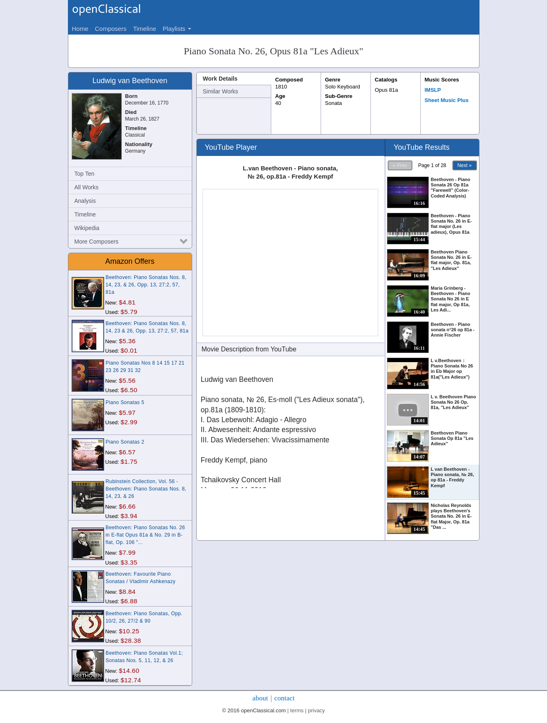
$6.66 (127, 506)
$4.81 (127, 302)
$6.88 (129, 600)
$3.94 (129, 515)
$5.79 (129, 311)
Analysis (85, 201)
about (260, 698)
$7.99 (127, 552)
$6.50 (129, 389)
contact (285, 698)
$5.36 (127, 340)
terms (297, 710)
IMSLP (433, 90)
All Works (86, 187)
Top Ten (84, 173)
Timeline (85, 214)
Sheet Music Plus (447, 100)
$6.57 (127, 452)
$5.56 (127, 380)
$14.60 (129, 670)
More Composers (96, 241)
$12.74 (131, 680)
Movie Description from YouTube (249, 349)
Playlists (174, 28)
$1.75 (129, 461)
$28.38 (131, 640)
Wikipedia (87, 228)
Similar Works (220, 91)
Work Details (220, 78)
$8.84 (127, 591)
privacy (316, 710)
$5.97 (127, 412)
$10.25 (129, 631)
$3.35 (129, 562)
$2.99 (129, 421)
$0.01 (129, 350)
